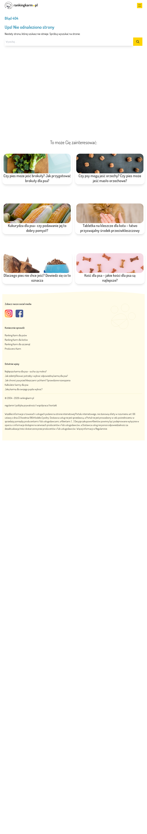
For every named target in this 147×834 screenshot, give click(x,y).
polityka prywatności (25, 405)
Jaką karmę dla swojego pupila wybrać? (23, 389)
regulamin (10, 405)
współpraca (42, 405)
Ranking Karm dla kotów (16, 339)
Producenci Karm (13, 348)
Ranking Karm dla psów (16, 335)
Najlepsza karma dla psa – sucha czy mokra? (26, 371)
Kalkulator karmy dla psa (16, 384)
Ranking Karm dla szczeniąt (17, 344)
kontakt (53, 405)
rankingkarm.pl (27, 398)
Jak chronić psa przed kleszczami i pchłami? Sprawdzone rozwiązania (37, 380)
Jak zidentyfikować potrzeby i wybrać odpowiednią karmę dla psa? (36, 375)
